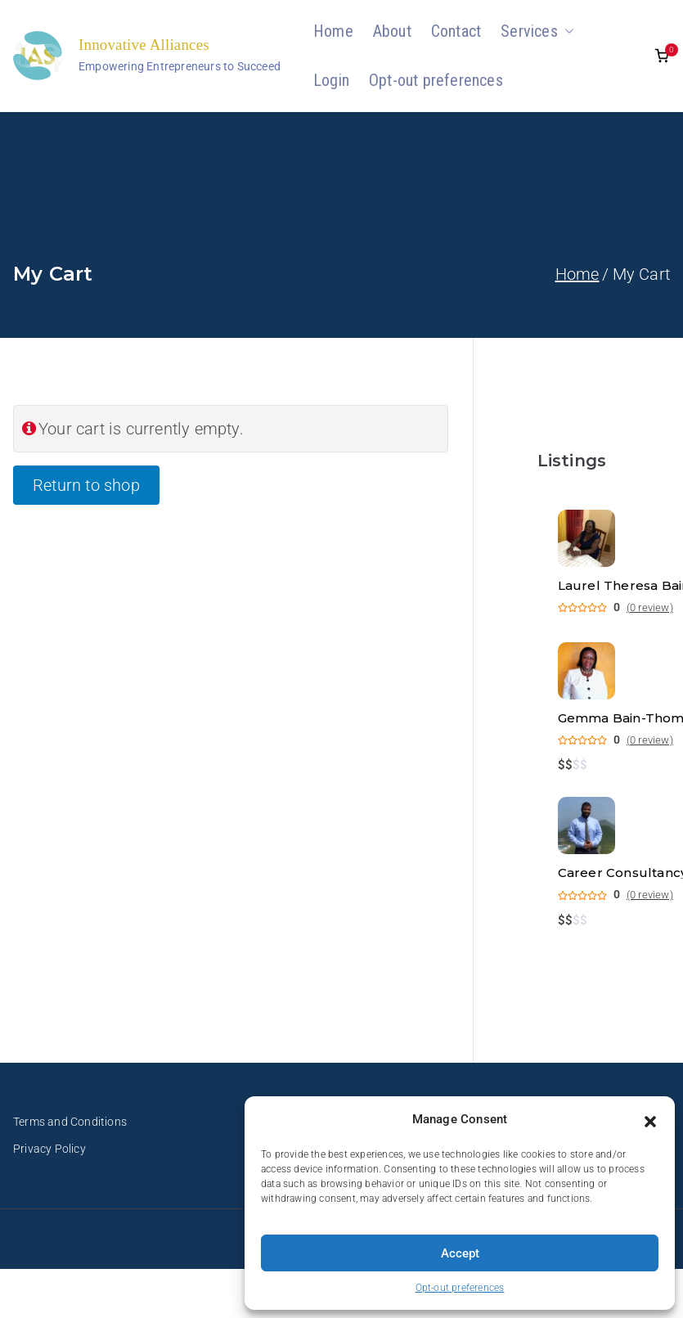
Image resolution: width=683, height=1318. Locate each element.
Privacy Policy (49, 1148)
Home (333, 31)
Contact (456, 31)
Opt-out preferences (460, 1287)
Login (331, 80)
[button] (650, 1120)
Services (537, 31)
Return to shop (86, 485)
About (392, 31)
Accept (460, 1253)
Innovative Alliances (144, 44)
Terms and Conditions (70, 1121)
